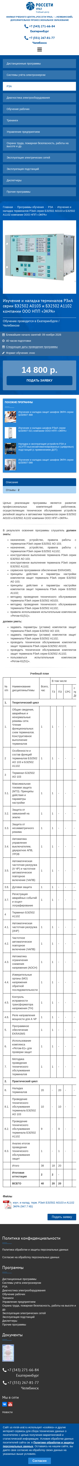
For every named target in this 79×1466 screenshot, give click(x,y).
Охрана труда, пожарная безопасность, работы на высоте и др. (38, 145)
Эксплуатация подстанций (23, 168)
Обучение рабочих (18, 109)
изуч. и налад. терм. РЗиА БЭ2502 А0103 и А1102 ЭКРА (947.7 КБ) (43, 1204)
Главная (8, 207)
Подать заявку (62, 1217)
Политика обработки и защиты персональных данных (35, 1249)
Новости (7, 1412)
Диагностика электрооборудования (28, 97)
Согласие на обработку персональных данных (30, 1257)
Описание (12, 482)
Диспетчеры (14, 180)
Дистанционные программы (24, 63)
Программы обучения (30, 207)
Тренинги (12, 120)
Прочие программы (18, 191)
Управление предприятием (23, 131)
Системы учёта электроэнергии (26, 74)
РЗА (9, 86)
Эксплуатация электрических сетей (28, 157)
